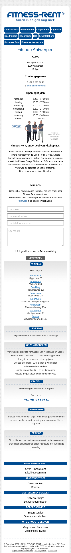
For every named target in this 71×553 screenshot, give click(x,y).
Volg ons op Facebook (35, 527)
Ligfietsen (56, 29)
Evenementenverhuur (32, 42)
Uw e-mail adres (18, 216)
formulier (23, 201)
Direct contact (35, 483)
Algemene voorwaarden (22, 551)
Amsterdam (35, 305)
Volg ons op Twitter (35, 530)
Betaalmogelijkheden (35, 501)
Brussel (35, 316)
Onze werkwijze (35, 498)
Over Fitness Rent (35, 468)
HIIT (35, 36)
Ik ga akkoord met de (37, 251)
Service (35, 487)
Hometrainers (28, 29)
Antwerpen (35, 310)
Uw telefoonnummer (20, 223)
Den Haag (35, 287)
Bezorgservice (35, 512)
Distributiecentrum (35, 472)
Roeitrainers (11, 36)
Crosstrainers (12, 29)
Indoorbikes (25, 36)
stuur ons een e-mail (36, 85)
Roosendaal (35, 293)
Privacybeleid (40, 551)
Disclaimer (52, 551)
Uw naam (14, 209)
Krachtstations (46, 36)
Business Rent (12, 42)
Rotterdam (35, 281)
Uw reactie (15, 230)
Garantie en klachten (35, 516)
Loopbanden (42, 29)
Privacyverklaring (48, 251)
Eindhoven (35, 299)
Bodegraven (35, 275)
